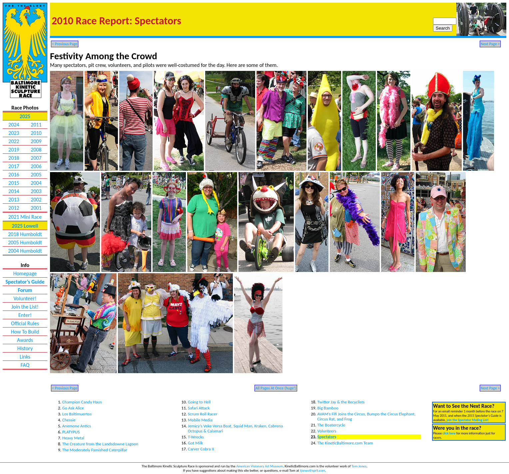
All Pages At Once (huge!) (275, 388)
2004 (36, 183)
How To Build (25, 332)
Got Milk (195, 442)
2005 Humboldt (25, 242)
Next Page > (490, 44)
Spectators (326, 436)
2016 (13, 174)
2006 (36, 166)
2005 (36, 174)
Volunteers (326, 430)
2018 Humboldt (25, 234)
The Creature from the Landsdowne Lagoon (100, 443)
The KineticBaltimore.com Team (345, 442)
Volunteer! (24, 298)
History (25, 348)
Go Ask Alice (73, 407)
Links (25, 357)
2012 (13, 208)
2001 (36, 208)
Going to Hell (199, 401)
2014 (13, 191)
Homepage (25, 273)
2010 (36, 133)
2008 (36, 149)
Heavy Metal (73, 437)
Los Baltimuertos (77, 413)
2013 (13, 199)
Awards (25, 340)
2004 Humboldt (25, 251)
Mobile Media (200, 419)
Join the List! (25, 307)
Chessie (69, 419)
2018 (13, 158)
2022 (13, 141)
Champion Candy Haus (82, 401)
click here (448, 433)
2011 (36, 124)
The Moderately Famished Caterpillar (94, 449)
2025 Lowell (25, 226)
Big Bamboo (327, 407)
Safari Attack (199, 407)
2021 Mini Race (25, 217)
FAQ (25, 365)
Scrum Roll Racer (203, 413)
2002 (36, 199)
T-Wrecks (196, 436)
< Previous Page (64, 44)
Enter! (25, 315)
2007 (36, 158)
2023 (13, 133)
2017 (13, 166)
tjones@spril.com (312, 470)
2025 (25, 116)
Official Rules (25, 323)
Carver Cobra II (201, 448)
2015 (13, 183)
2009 (36, 141)
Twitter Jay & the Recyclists (341, 401)
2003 (36, 191)
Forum (25, 290)
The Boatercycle (331, 424)
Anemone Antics (76, 425)
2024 (13, 124)
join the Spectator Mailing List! (467, 420)
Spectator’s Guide (25, 282)
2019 (13, 149)
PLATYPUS (71, 431)
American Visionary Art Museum (259, 466)
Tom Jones (358, 466)
